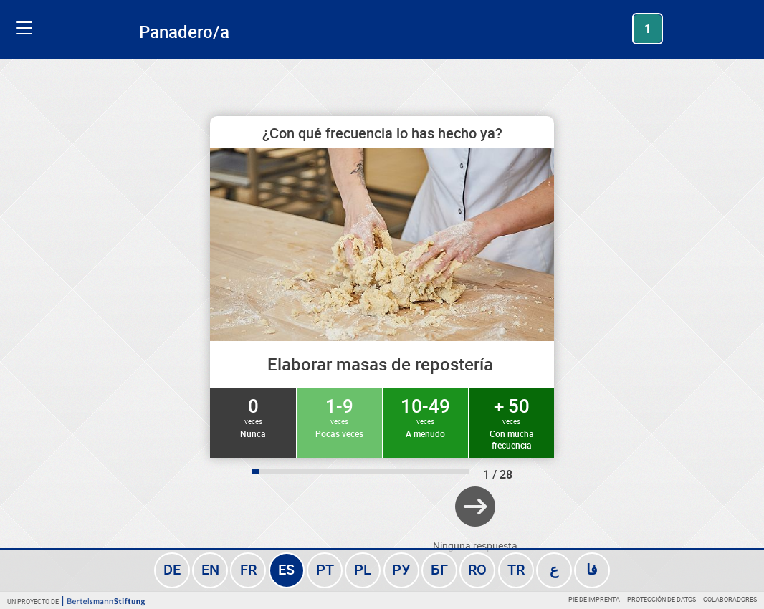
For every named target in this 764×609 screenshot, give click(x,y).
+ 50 (511, 422)
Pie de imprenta (594, 599)
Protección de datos (661, 599)
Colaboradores (730, 599)
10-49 (425, 416)
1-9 (339, 416)
